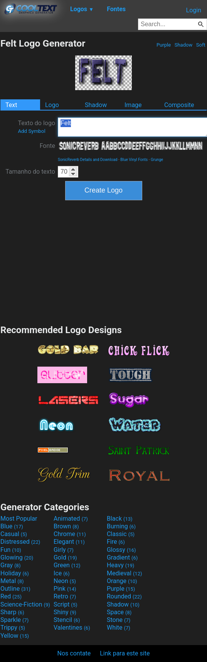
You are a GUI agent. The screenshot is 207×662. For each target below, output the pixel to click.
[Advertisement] (103, 261)
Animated (71, 518)
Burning (121, 526)
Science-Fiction (25, 604)
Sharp (12, 612)
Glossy (121, 549)
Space (119, 612)
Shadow (183, 45)
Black (120, 518)
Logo (52, 105)
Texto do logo (36, 126)
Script (65, 604)
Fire (116, 541)
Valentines (72, 627)
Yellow (14, 635)
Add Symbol (31, 131)
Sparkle (14, 619)
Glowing (16, 557)
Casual (13, 534)
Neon (65, 581)
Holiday (14, 573)
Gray (10, 565)
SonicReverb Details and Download (87, 160)
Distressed (20, 541)
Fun (10, 549)
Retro (65, 596)
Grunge (157, 160)
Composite (179, 105)
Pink (65, 588)
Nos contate (74, 653)
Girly (64, 549)
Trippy (12, 627)
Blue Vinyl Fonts (134, 160)
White (118, 627)
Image (133, 105)
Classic (121, 534)
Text (11, 105)
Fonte (47, 145)
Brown (66, 526)
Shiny (65, 612)
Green (67, 565)
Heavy (120, 565)
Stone (118, 619)
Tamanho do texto (30, 171)
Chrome (70, 534)
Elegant (69, 541)
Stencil (67, 619)
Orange (122, 581)
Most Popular (18, 518)
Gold (65, 557)
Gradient (122, 557)
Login (193, 10)
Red (11, 596)
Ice (61, 573)
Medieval (124, 573)
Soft (201, 45)
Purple (163, 45)
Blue (11, 526)
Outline (15, 588)
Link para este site (125, 653)
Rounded (124, 596)
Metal (12, 581)
